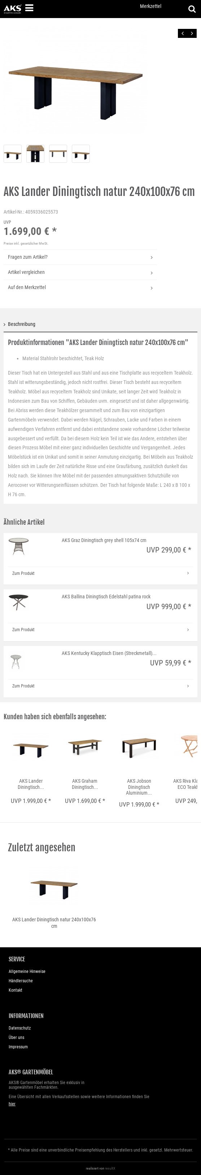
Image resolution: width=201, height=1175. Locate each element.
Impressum (18, 1046)
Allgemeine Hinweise (27, 971)
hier (12, 1103)
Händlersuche (21, 980)
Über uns (16, 1037)
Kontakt (15, 990)
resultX (110, 1168)
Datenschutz (20, 1028)
